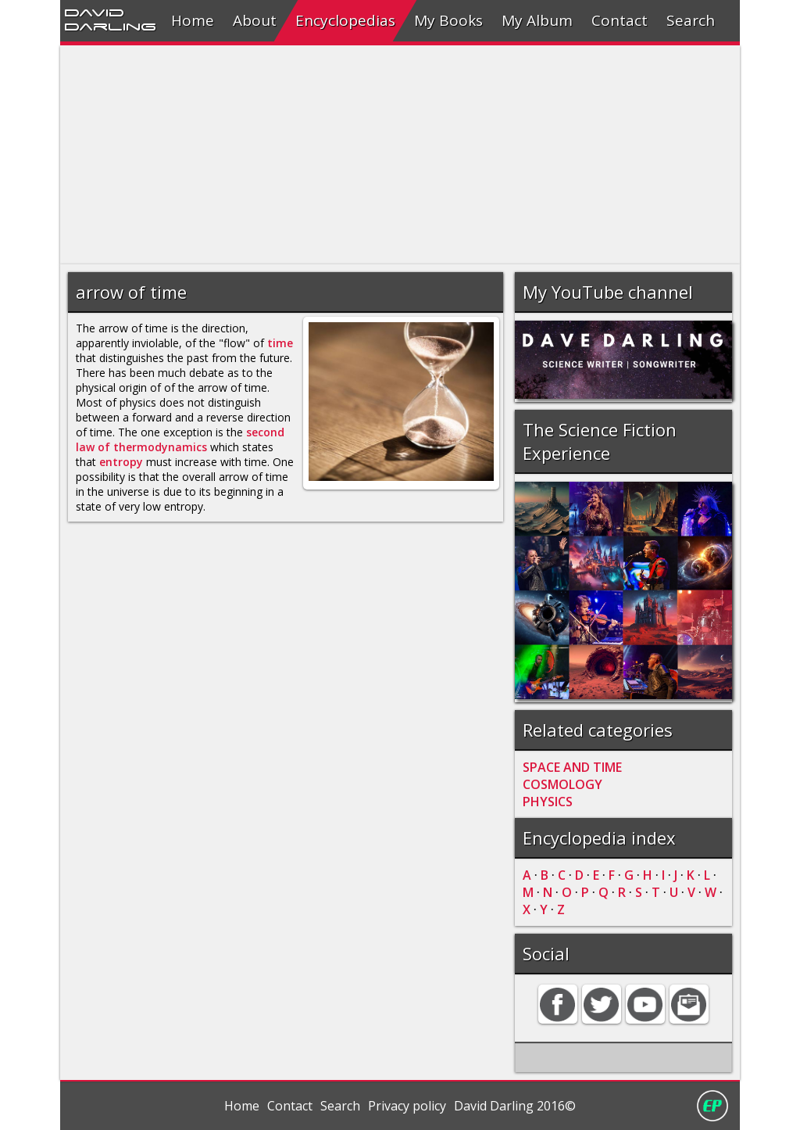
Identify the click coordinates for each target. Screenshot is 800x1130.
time (280, 342)
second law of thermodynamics (180, 439)
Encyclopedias (345, 20)
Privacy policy (407, 1105)
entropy (121, 461)
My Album (537, 20)
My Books (448, 20)
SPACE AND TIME (572, 767)
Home (192, 20)
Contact (619, 20)
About (255, 20)
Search (690, 20)
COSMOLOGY (562, 784)
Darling (110, 26)
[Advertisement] (400, 154)
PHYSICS (548, 801)
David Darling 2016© (515, 1105)
